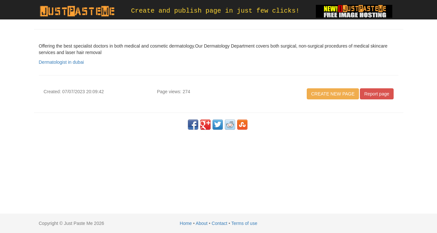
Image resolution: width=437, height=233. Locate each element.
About (202, 223)
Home (186, 223)
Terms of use (244, 223)
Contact (219, 223)
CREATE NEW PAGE (332, 93)
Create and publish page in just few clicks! (215, 11)
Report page (376, 93)
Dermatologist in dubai (61, 62)
